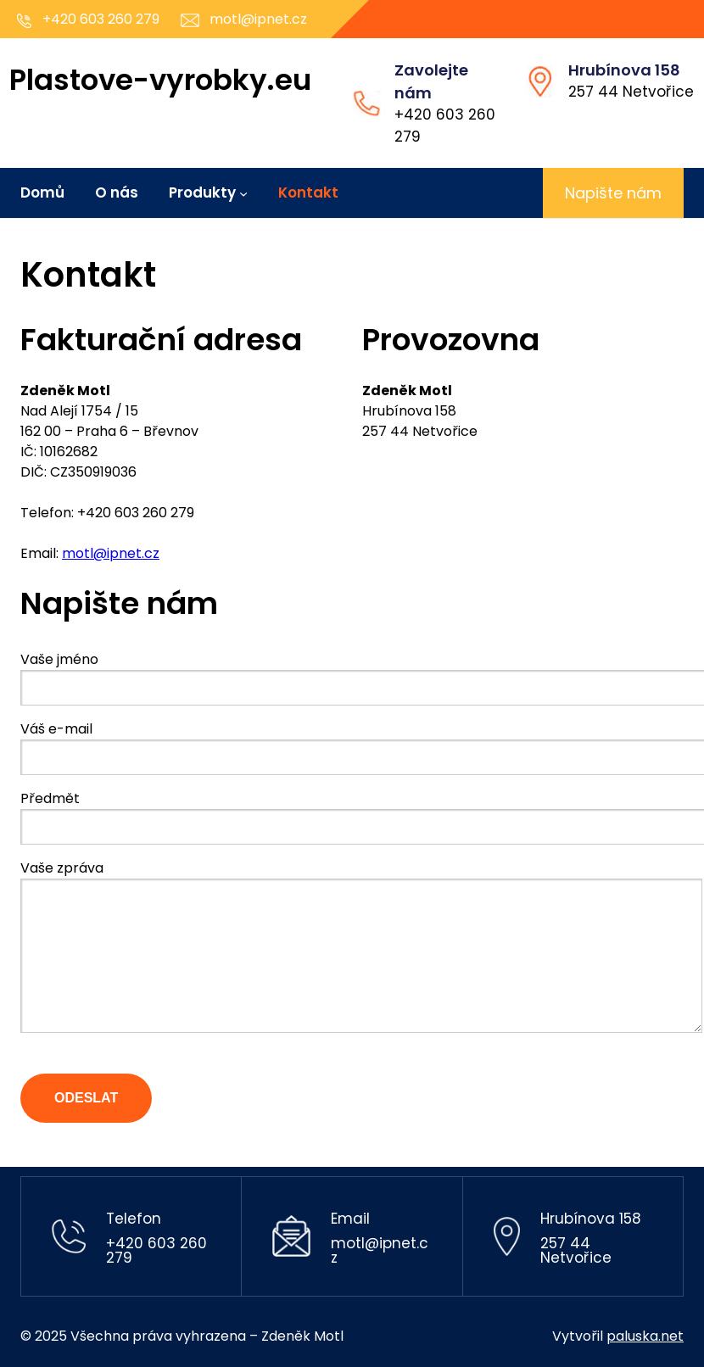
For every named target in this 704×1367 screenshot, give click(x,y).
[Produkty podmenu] (243, 192)
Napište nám (613, 193)
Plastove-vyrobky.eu (160, 79)
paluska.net (645, 1336)
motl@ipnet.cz (110, 553)
